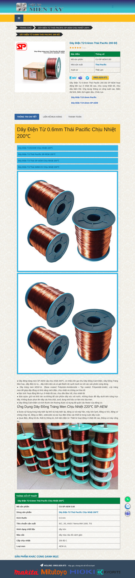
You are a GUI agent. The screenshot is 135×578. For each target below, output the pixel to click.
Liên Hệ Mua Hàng (52, 117)
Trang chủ (25, 28)
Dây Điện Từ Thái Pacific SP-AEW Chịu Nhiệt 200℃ (64, 28)
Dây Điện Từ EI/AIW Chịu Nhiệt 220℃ (35, 148)
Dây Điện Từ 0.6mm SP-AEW (84, 103)
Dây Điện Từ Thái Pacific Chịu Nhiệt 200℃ (78, 512)
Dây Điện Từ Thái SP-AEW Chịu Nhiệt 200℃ (38, 161)
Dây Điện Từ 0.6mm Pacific (84, 97)
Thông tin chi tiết (27, 117)
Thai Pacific (101, 64)
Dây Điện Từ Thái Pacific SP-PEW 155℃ (36, 154)
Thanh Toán (74, 117)
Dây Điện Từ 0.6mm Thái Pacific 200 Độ (40, 34)
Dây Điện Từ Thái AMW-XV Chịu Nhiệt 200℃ (38, 167)
